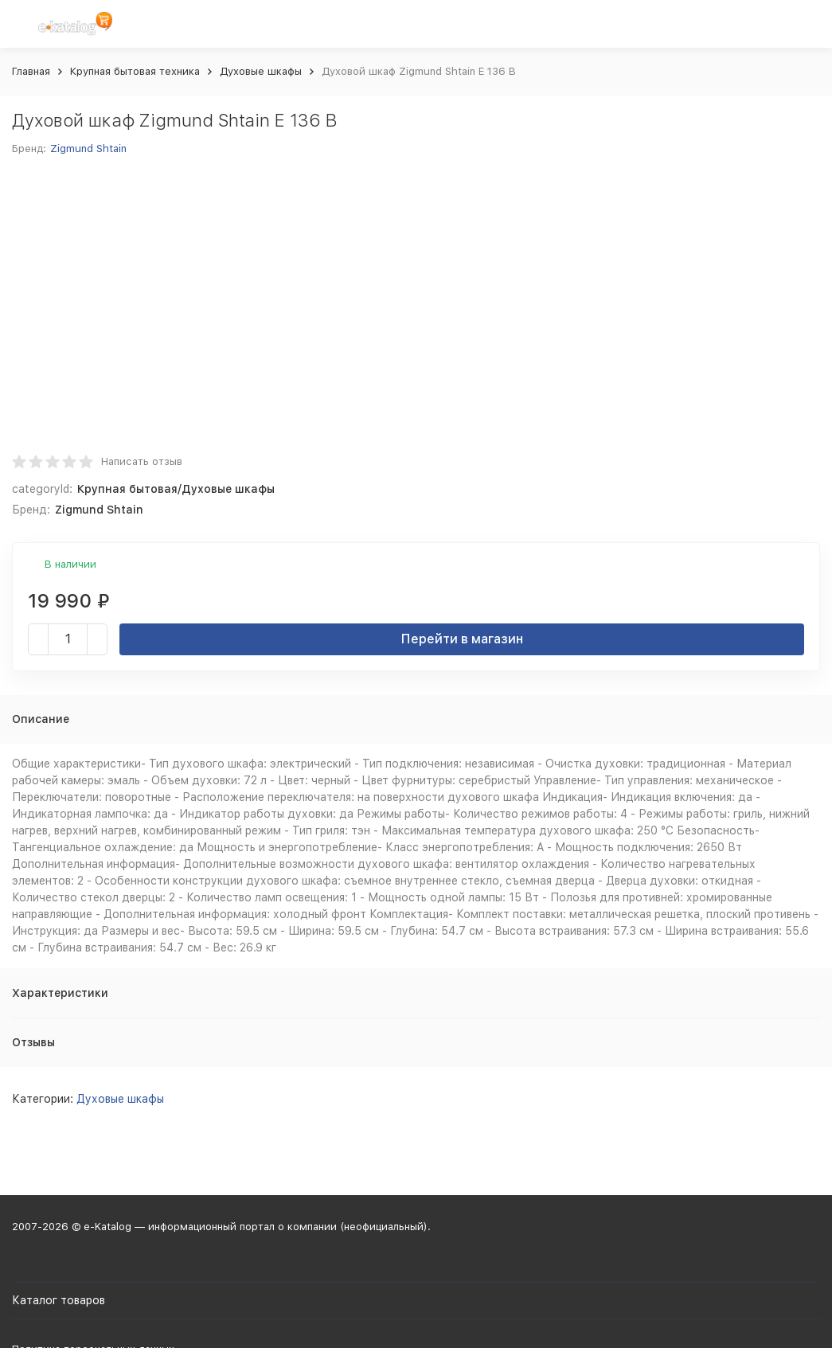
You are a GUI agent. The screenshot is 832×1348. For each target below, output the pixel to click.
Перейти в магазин (462, 639)
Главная (31, 71)
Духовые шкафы (261, 71)
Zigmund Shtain (88, 148)
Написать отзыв (141, 461)
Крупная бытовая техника (135, 71)
